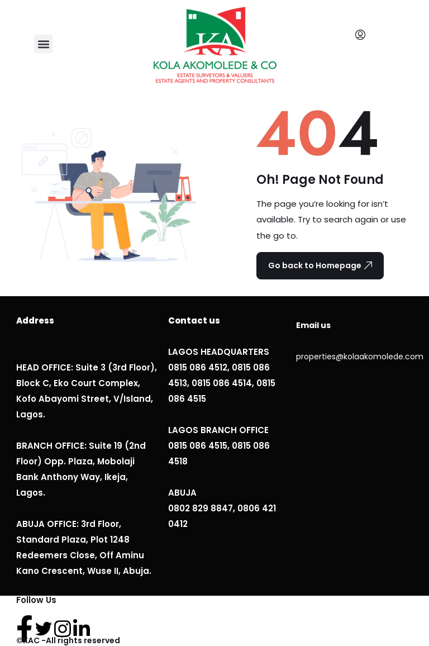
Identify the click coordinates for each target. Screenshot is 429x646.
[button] (43, 44)
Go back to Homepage (320, 265)
